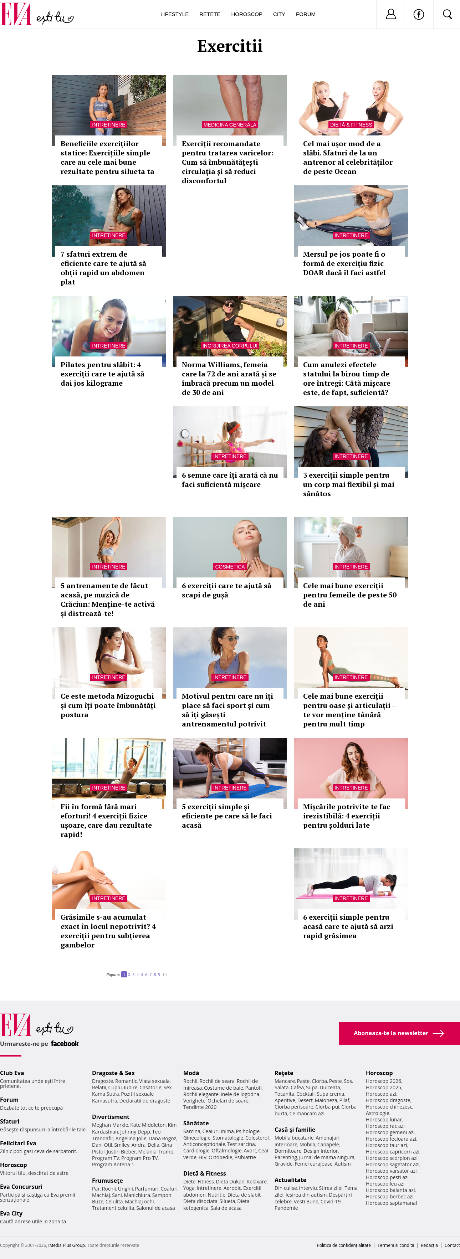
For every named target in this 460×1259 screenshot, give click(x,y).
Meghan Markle (110, 1124)
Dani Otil (102, 1144)
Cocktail (305, 1093)
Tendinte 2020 (199, 1107)
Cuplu (115, 1087)
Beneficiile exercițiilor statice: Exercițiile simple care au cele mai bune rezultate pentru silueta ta (107, 157)
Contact (452, 1245)
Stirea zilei (330, 1188)
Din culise (286, 1188)
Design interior (320, 1150)
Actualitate (290, 1180)
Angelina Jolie (131, 1138)
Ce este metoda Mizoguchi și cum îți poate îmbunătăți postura (108, 705)
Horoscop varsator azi (391, 1170)
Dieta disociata (200, 1201)
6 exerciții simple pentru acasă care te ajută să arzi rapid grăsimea (348, 926)
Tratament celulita (113, 1207)
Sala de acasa (225, 1207)
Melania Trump (155, 1151)
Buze (97, 1201)
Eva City (11, 1213)
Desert (305, 1100)
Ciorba (319, 1081)
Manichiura (137, 1195)
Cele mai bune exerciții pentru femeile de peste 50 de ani (350, 595)
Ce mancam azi (306, 1113)
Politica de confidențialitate (344, 1245)
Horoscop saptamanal (391, 1202)
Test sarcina (241, 1144)
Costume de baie (223, 1087)
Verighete (194, 1100)
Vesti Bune (306, 1201)
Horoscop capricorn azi (392, 1151)
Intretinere (108, 125)
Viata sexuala (154, 1081)
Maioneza (326, 1100)
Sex (168, 1087)
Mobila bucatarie (294, 1137)
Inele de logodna (240, 1094)
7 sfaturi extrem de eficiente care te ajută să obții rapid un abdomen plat (103, 268)
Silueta (227, 1201)
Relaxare (257, 1181)
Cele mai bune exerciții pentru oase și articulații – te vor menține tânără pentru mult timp (349, 710)
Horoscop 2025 (383, 1087)
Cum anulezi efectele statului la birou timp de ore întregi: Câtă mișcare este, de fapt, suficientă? (346, 378)
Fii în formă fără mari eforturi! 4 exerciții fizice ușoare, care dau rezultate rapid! (106, 820)
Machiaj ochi (139, 1201)
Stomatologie (228, 1137)
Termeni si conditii (396, 1245)
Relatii (99, 1087)
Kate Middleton (148, 1124)
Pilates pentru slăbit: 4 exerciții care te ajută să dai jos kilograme (102, 374)
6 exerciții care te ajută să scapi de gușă (226, 590)
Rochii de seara (217, 1081)
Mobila (307, 1144)
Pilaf (344, 1100)
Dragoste (102, 1081)
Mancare (285, 1081)
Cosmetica (230, 567)
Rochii (109, 1188)
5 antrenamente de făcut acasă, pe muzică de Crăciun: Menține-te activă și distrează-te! (108, 599)
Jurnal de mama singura (326, 1157)
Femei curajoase (313, 1163)
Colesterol (257, 1137)
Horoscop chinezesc (389, 1106)
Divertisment (110, 1117)
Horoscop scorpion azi (392, 1158)
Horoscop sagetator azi (392, 1164)
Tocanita (285, 1093)
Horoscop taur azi (386, 1145)
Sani (117, 1195)
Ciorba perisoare (294, 1106)
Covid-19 (331, 1201)
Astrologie (377, 1113)
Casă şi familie (295, 1130)
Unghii (125, 1188)
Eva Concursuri (21, 1187)
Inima (227, 1131)
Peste (335, 1081)
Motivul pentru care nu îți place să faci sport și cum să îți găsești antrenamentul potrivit (227, 710)
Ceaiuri (211, 1131)
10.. (165, 974)
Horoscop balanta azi (390, 1190)
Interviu (308, 1188)
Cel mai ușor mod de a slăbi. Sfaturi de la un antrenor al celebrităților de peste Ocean (348, 157)
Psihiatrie (245, 1157)
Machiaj (101, 1195)
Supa (312, 1087)
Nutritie (216, 1194)
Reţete (284, 1073)
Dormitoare (288, 1150)
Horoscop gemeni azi (390, 1132)
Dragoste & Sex (113, 1073)
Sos (348, 1081)
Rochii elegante (201, 1094)
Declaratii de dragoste (144, 1100)
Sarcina (191, 1131)
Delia (153, 1144)
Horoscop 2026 (383, 1081)
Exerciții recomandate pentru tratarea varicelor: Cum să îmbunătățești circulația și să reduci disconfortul (227, 162)
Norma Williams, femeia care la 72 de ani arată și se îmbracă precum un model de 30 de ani (229, 378)
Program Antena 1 (113, 1164)
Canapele (328, 1144)
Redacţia (429, 1245)
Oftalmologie (227, 1150)
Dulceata (330, 1087)
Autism (342, 1163)
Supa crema (330, 1093)
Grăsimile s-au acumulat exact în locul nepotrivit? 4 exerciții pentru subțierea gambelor (108, 931)
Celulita (114, 1201)
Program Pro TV (139, 1158)
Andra (139, 1144)
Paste (303, 1081)
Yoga (189, 1188)
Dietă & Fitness (351, 125)
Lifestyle (174, 14)
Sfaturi (9, 1121)
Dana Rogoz (163, 1138)
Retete (209, 14)
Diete (189, 1181)
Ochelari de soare (228, 1100)
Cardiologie (196, 1150)
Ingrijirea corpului (230, 346)
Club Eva (12, 1073)
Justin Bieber (121, 1151)
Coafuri (169, 1188)
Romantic (126, 1081)
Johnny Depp (135, 1131)
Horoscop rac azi (385, 1125)
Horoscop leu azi (385, 1183)
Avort (250, 1150)
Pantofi (253, 1087)
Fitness (206, 1181)
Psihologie (248, 1131)
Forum (306, 14)
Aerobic (232, 1188)
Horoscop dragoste (388, 1100)
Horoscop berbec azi (390, 1196)
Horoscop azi (381, 1093)
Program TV (105, 1158)
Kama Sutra (105, 1093)
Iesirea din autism (306, 1194)
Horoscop (246, 14)
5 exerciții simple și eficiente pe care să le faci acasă (227, 816)
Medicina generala (230, 125)
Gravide (284, 1163)
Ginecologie (196, 1137)
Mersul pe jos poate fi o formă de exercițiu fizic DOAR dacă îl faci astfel (344, 263)
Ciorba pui (327, 1106)
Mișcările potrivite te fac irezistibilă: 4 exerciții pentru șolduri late (346, 816)
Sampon (162, 1195)
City (279, 14)
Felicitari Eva (18, 1143)
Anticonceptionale (204, 1144)
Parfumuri (147, 1188)
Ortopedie (220, 1157)
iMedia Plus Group (66, 1245)
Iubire (130, 1087)
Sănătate (196, 1123)
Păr (96, 1188)
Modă (191, 1073)
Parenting (286, 1157)
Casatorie (150, 1087)
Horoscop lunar (384, 1119)
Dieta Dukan (230, 1181)
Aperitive (285, 1100)
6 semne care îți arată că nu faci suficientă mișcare (230, 479)
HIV (203, 1157)
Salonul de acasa (155, 1207)
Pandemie (286, 1207)
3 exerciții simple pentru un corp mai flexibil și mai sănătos (348, 484)
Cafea (297, 1087)
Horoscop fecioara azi (391, 1138)
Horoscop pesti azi (387, 1177)
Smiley (121, 1144)
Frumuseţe (107, 1181)
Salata (282, 1087)
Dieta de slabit (244, 1194)
